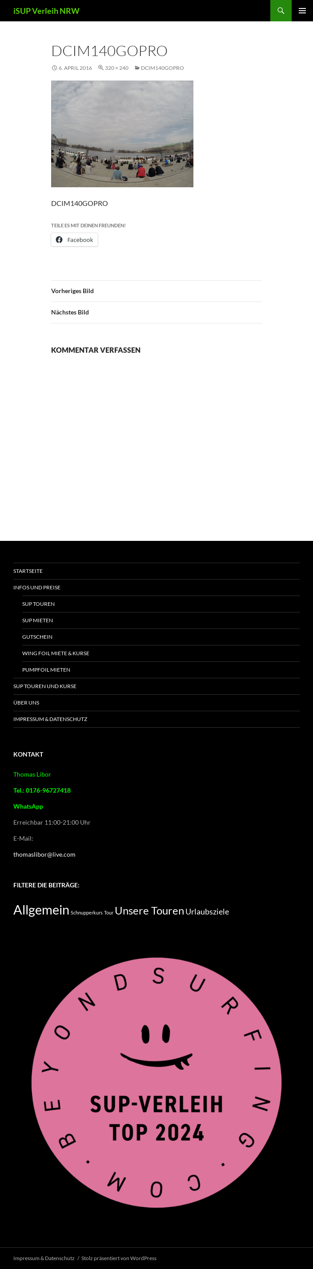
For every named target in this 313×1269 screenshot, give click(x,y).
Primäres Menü (302, 10)
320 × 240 (116, 67)
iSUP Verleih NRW (46, 11)
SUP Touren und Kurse (44, 686)
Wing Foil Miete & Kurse (55, 653)
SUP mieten (37, 620)
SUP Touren (38, 603)
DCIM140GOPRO (162, 67)
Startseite (28, 571)
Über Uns (26, 702)
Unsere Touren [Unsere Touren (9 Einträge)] (149, 910)
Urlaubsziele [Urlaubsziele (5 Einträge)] (207, 911)
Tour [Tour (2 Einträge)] (108, 912)
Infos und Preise (36, 587)
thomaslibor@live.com (44, 854)
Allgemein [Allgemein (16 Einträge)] (41, 909)
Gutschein (37, 636)
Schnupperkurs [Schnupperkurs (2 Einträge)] (87, 912)
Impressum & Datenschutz (50, 719)
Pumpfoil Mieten (46, 669)
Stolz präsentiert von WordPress (118, 1258)
